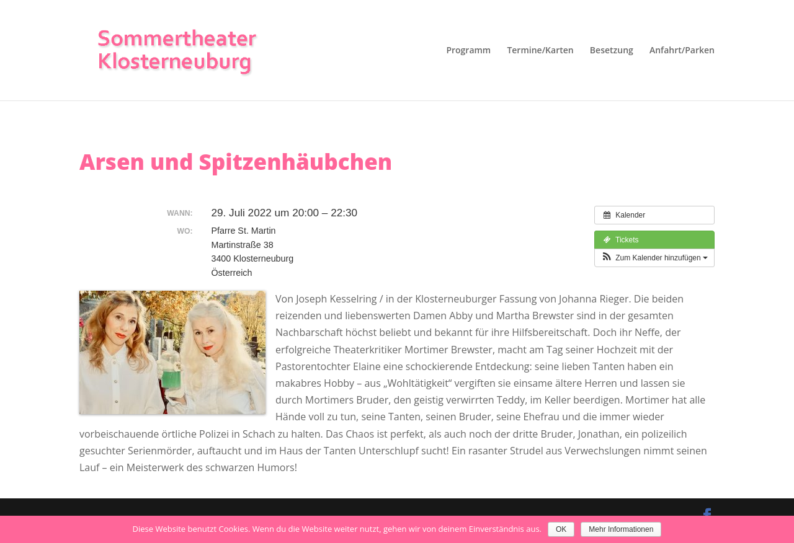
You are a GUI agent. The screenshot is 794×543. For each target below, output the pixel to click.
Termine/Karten (540, 51)
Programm (468, 51)
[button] (654, 258)
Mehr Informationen (621, 529)
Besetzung (611, 51)
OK (561, 529)
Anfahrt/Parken (682, 51)
